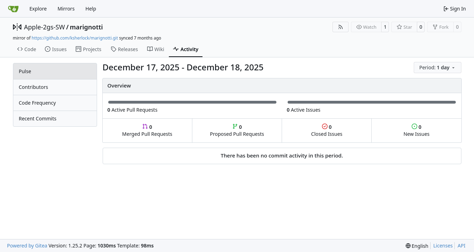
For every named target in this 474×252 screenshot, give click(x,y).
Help (90, 8)
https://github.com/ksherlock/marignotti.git (75, 38)
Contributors (33, 87)
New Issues (417, 130)
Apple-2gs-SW (44, 26)
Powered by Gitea (27, 245)
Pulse (25, 71)
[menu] (437, 67)
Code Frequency (37, 102)
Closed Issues (326, 130)
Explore (38, 8)
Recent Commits (37, 118)
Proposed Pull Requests (237, 130)
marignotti (86, 26)
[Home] (13, 8)
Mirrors (66, 8)
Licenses (443, 245)
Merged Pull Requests (147, 130)
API (461, 245)
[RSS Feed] (340, 27)
